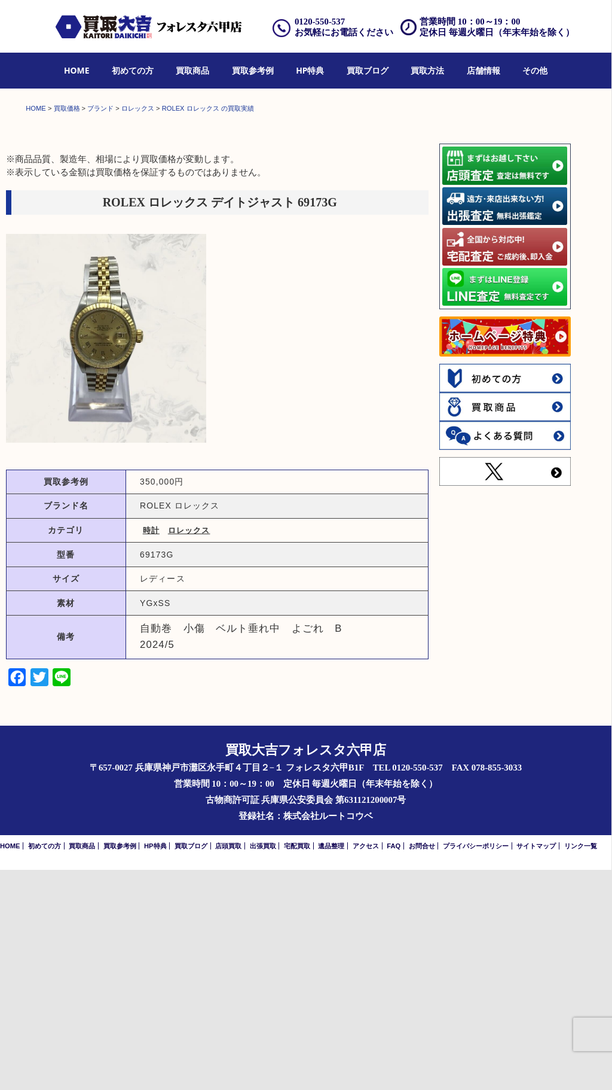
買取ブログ (367, 70)
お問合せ (422, 1066)
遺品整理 (331, 1066)
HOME (77, 70)
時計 (151, 750)
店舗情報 (483, 70)
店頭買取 (228, 1066)
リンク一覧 (580, 1066)
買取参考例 (253, 70)
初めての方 (133, 70)
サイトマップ (536, 1066)
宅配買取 (297, 1066)
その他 (534, 70)
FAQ (393, 1066)
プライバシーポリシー (476, 1066)
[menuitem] (77, 71)
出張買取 (263, 1066)
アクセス (366, 1066)
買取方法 (427, 70)
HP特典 (310, 70)
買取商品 (192, 70)
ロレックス (189, 750)
